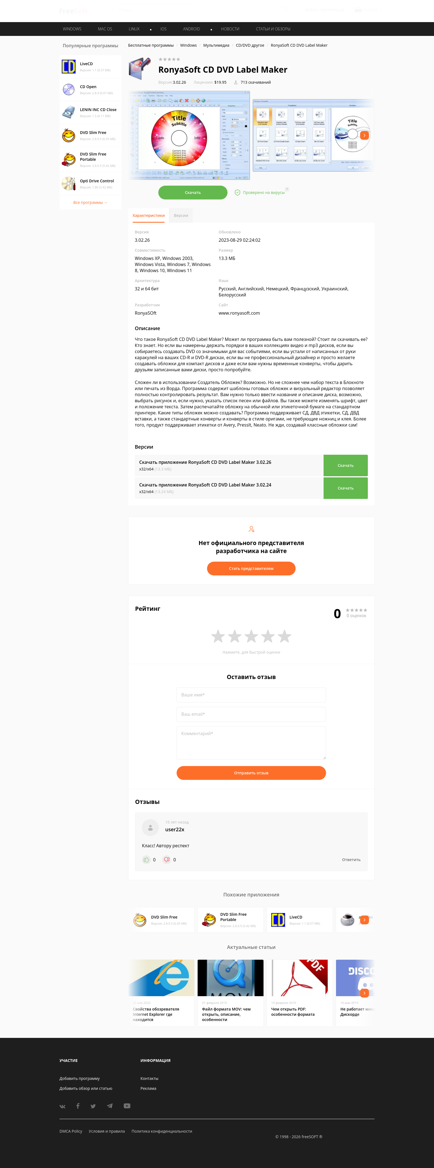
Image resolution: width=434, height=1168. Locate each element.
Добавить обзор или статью (86, 1088)
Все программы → (90, 202)
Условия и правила (107, 1131)
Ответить (351, 859)
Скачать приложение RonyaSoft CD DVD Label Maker (205, 462)
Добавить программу (80, 1078)
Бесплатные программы (151, 45)
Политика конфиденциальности (161, 1131)
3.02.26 (172, 82)
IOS (164, 28)
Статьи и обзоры (273, 28)
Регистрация (333, 10)
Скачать (193, 192)
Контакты (150, 1078)
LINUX (134, 28)
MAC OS (105, 28)
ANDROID (191, 28)
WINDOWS (72, 28)
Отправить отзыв (251, 772)
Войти (311, 10)
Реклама (148, 1088)
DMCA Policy (71, 1131)
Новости (230, 28)
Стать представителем (251, 568)
